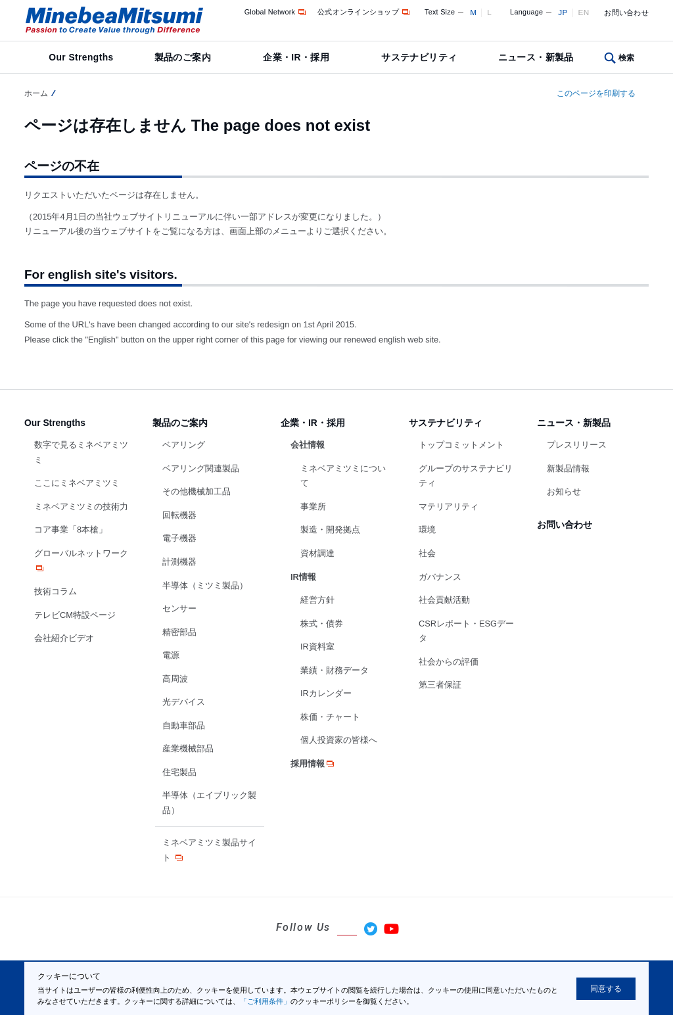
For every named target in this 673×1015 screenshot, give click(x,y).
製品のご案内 (183, 57)
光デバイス (183, 702)
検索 (626, 57)
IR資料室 (317, 646)
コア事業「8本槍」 (70, 529)
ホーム (36, 93)
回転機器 (179, 515)
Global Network (276, 11)
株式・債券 (321, 623)
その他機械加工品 (196, 491)
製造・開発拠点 (330, 529)
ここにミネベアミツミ (77, 483)
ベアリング (183, 445)
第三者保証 (440, 685)
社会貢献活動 (444, 600)
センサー (179, 608)
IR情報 (303, 577)
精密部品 (179, 632)
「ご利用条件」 (265, 1001)
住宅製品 (179, 772)
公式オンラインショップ (364, 11)
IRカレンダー (326, 693)
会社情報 (307, 445)
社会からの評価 (448, 662)
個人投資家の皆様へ (338, 740)
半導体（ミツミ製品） (205, 585)
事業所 (313, 506)
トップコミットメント (461, 445)
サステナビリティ (419, 57)
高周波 (175, 679)
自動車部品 (183, 725)
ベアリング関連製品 (200, 468)
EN (584, 12)
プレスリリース (577, 445)
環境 (427, 529)
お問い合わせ (626, 12)
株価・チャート (330, 717)
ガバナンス (440, 577)
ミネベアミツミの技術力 (81, 506)
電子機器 (179, 538)
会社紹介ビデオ (64, 638)
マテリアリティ (448, 506)
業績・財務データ (334, 670)
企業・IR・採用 (296, 57)
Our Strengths (81, 57)
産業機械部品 (188, 748)
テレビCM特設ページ (75, 615)
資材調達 (317, 553)
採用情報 (313, 763)
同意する (606, 988)
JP (562, 12)
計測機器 (179, 562)
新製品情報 (568, 468)
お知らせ (564, 491)
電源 (170, 655)
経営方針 (317, 600)
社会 (427, 553)
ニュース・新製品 (536, 57)
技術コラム (55, 591)
